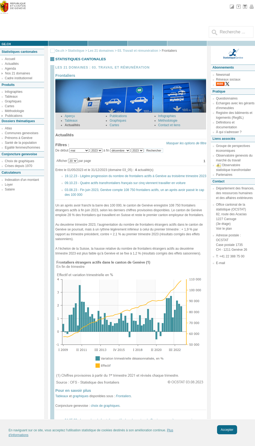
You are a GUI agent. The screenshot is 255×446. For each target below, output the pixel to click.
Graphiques (13, 101)
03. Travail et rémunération (138, 51)
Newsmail (223, 75)
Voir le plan (224, 228)
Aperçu (70, 116)
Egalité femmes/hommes (22, 147)
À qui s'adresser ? (229, 132)
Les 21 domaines (101, 51)
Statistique (76, 51)
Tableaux (11, 96)
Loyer (9, 184)
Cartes (9, 106)
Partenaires (224, 175)
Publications (13, 116)
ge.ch (6, 44)
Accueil (10, 59)
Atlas (8, 128)
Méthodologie (14, 111)
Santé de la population (21, 143)
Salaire (10, 189)
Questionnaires (227, 98)
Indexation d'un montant (22, 180)
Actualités (12, 64)
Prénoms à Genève (18, 138)
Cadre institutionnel (18, 78)
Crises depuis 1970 (18, 166)
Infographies (13, 92)
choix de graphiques (105, 406)
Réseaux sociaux (228, 79)
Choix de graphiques (19, 161)
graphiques (81, 396)
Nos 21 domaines (17, 73)
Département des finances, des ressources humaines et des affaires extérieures (235, 193)
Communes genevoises (21, 133)
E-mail (220, 263)
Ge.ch (59, 51)
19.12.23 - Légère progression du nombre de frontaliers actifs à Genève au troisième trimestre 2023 (135, 176)
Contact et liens (169, 125)
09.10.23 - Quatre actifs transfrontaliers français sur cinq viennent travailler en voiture (125, 183)
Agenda (10, 68)
